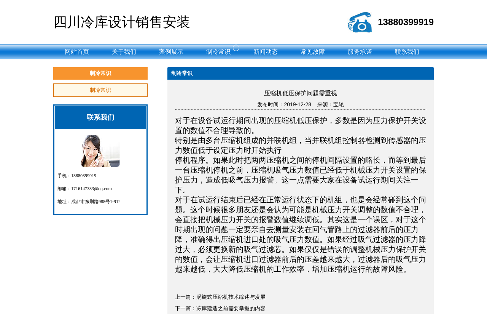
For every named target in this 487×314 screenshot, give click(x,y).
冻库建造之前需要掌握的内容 (231, 308)
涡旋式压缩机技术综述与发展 (231, 297)
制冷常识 (100, 90)
